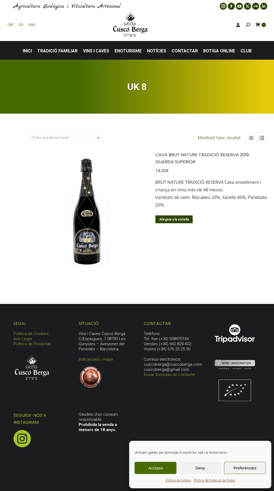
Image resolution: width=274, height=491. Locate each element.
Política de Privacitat (32, 343)
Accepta (155, 468)
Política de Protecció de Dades (214, 480)
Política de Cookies (31, 333)
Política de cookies (178, 480)
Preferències (244, 468)
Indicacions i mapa (96, 359)
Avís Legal (23, 338)
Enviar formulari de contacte (169, 374)
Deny (200, 468)
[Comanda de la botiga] (65, 138)
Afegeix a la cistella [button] (174, 219)
